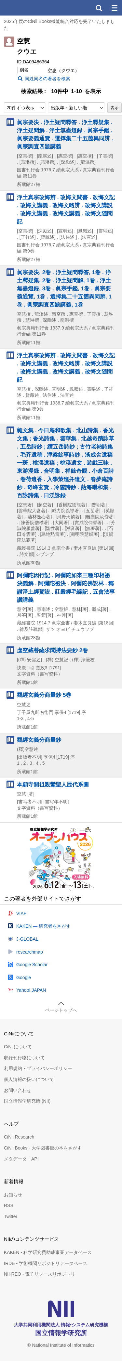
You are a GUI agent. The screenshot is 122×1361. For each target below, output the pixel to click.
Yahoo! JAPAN (31, 990)
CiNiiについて (18, 1046)
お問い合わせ (17, 1090)
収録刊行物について (24, 1057)
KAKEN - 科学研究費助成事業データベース (48, 1252)
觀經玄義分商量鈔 (39, 740)
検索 (98, 7)
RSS (8, 1205)
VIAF (21, 913)
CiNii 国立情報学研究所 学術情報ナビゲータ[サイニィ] (28, 8)
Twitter (10, 1216)
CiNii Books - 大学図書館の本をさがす (43, 1147)
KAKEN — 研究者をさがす (43, 926)
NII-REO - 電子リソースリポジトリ (39, 1274)
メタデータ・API (21, 1158)
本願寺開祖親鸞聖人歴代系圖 (53, 784)
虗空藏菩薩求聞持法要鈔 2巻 (52, 650)
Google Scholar (32, 964)
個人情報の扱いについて (29, 1079)
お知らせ (13, 1194)
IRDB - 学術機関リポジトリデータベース (45, 1263)
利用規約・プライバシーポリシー (38, 1068)
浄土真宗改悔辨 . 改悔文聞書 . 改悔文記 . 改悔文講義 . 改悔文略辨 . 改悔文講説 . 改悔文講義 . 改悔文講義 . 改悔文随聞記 (66, 209)
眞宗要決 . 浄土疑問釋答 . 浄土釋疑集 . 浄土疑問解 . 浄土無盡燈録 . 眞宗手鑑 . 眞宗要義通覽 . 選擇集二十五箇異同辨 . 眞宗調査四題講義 (65, 134)
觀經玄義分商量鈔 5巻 (44, 695)
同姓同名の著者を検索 (47, 78)
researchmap (29, 952)
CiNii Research (19, 1137)
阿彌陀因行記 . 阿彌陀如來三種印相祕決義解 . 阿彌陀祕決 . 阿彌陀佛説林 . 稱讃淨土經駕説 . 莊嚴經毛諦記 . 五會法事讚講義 (66, 587)
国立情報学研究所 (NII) (27, 1101)
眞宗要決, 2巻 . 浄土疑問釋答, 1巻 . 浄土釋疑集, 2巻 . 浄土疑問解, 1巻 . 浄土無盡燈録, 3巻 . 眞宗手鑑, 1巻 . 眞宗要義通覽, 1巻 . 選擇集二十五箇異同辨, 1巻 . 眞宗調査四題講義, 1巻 (64, 288)
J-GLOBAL (27, 939)
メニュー (114, 7)
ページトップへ (61, 1010)
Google (23, 977)
